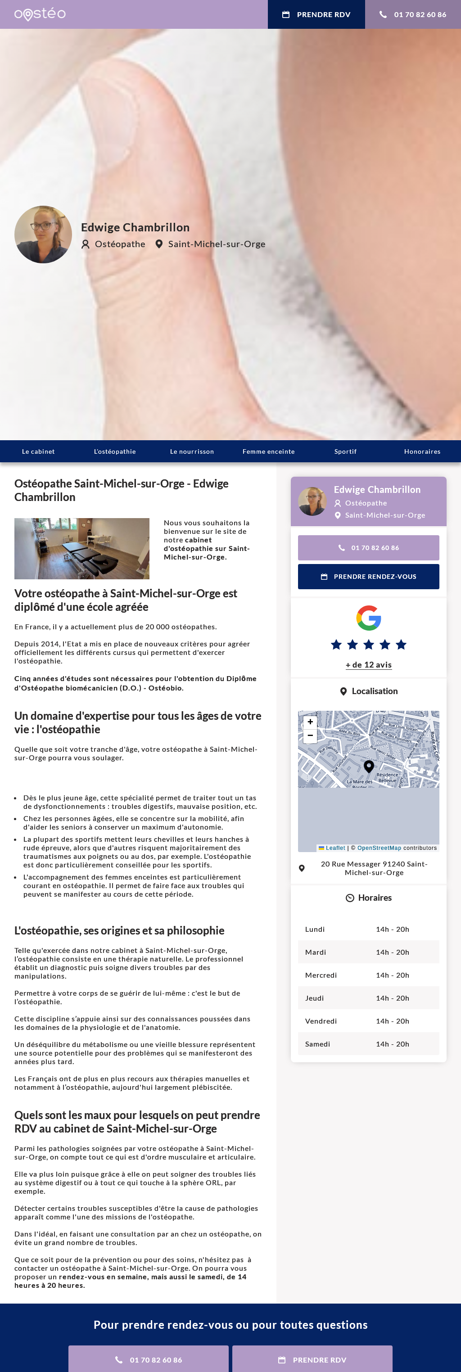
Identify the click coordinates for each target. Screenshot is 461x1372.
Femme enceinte (269, 451)
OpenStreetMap (379, 848)
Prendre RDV (316, 14)
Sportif (345, 451)
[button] (368, 766)
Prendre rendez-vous (369, 576)
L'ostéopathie (115, 451)
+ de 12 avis (369, 664)
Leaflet (332, 848)
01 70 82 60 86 (413, 14)
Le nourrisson (192, 451)
